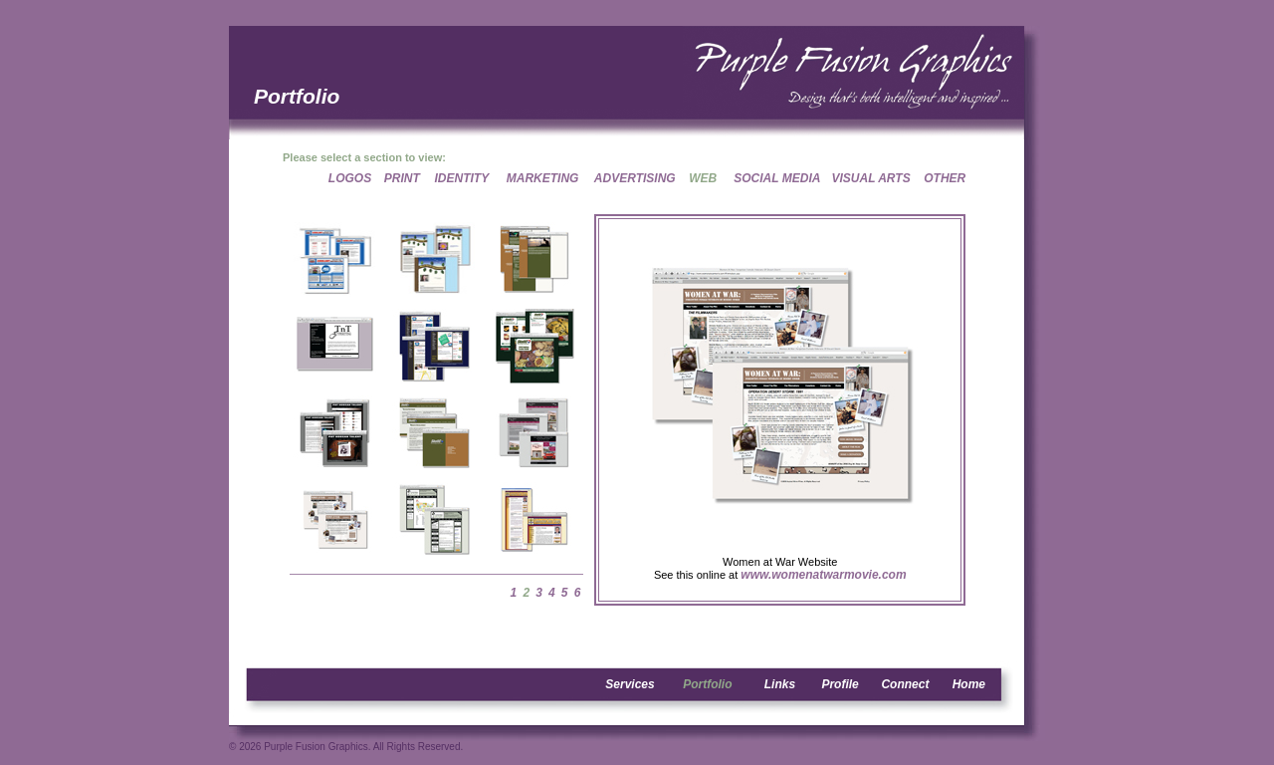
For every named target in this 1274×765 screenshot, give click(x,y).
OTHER (944, 178)
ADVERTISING (635, 178)
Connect (905, 684)
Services (629, 684)
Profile (839, 684)
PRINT (402, 178)
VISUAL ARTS (871, 178)
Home (969, 684)
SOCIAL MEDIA (777, 178)
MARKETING (543, 178)
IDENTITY (462, 178)
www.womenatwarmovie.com (823, 575)
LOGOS (349, 178)
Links (779, 684)
